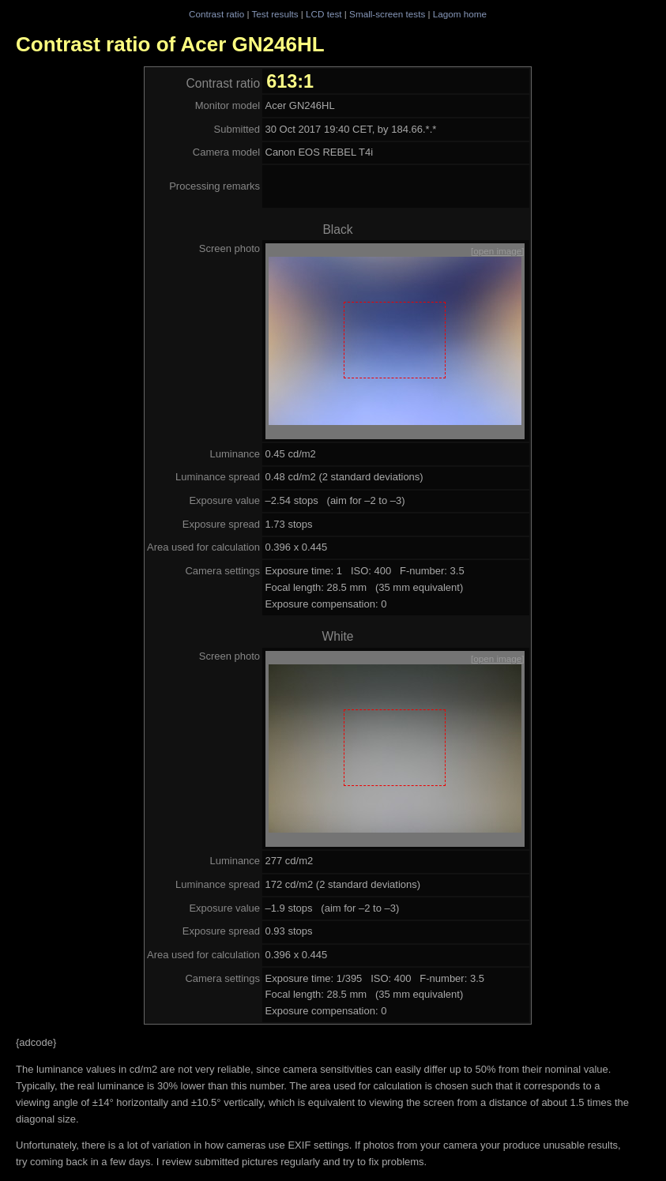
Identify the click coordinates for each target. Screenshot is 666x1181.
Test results (274, 14)
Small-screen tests (387, 14)
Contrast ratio (216, 14)
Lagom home (460, 14)
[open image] (498, 251)
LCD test (323, 14)
